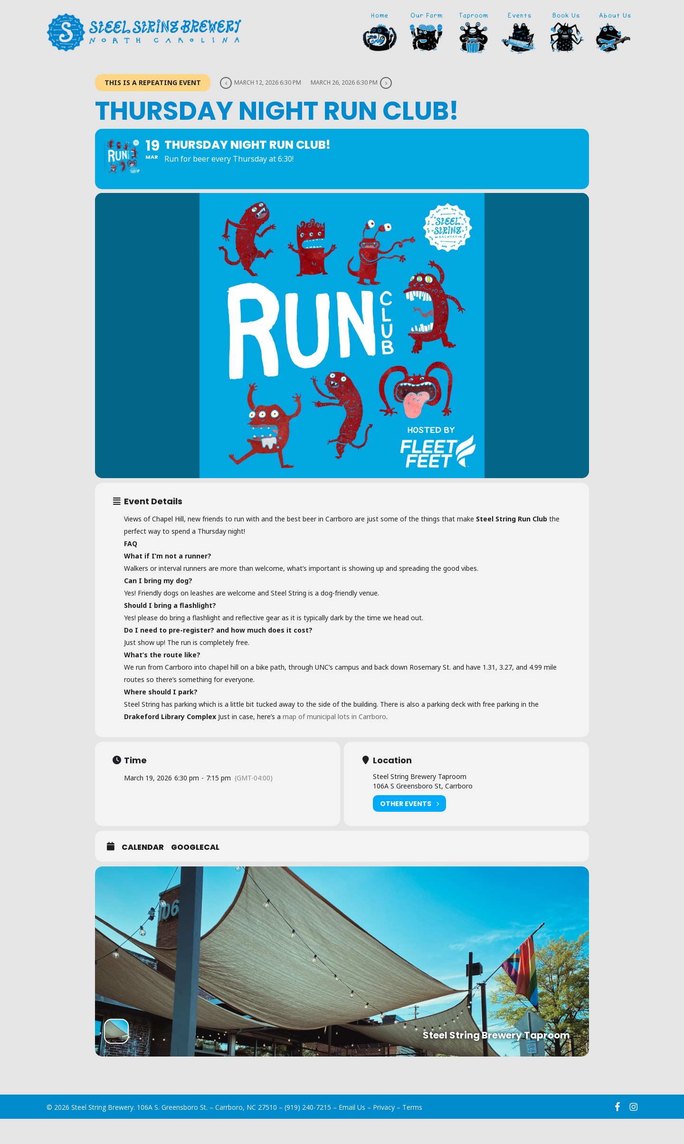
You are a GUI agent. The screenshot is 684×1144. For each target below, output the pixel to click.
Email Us (352, 1132)
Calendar (143, 872)
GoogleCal (195, 872)
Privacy (384, 1132)
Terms (412, 1132)
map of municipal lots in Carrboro (334, 741)
